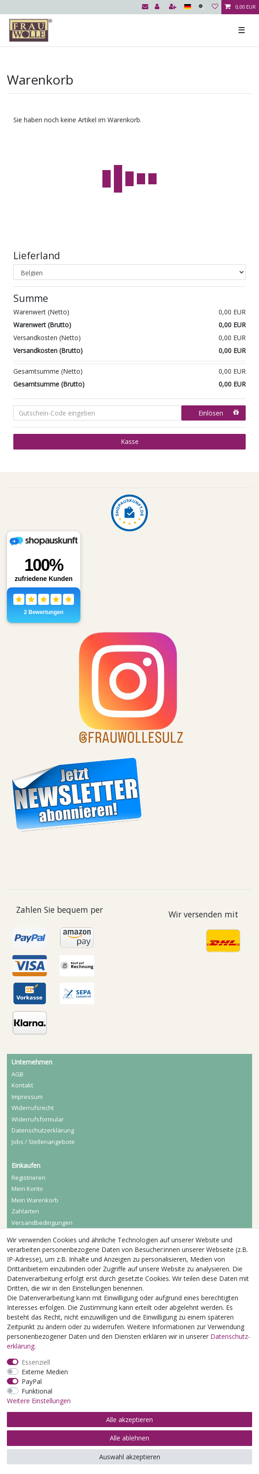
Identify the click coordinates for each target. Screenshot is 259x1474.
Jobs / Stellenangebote (43, 1142)
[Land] (187, 7)
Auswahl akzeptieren (129, 1456)
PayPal (32, 1381)
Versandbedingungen (42, 1222)
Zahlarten (25, 1211)
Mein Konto (27, 1188)
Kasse (130, 441)
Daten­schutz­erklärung (42, 1130)
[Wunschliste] (214, 7)
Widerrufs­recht (32, 1108)
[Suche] (201, 7)
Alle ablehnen (129, 1438)
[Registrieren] (173, 7)
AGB (17, 1074)
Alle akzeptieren (129, 1419)
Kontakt (22, 1085)
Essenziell (36, 1362)
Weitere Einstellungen (39, 1400)
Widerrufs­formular (37, 1119)
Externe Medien (45, 1371)
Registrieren (28, 1177)
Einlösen (218, 413)
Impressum (27, 1097)
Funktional (37, 1391)
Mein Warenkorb (34, 1200)
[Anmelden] (158, 7)
